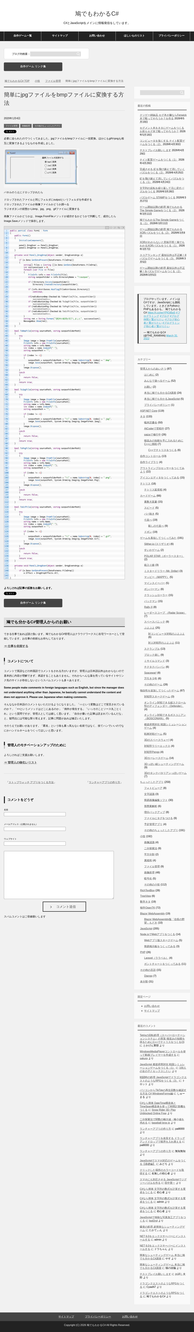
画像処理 (26, 126)
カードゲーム (148, 495)
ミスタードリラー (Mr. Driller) (161, 571)
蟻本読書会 (150, 422)
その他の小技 (152, 884)
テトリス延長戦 (153, 489)
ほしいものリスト (134, 35)
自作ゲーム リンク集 (33, 66)
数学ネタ (145, 901)
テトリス (145, 483)
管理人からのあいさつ (153, 368)
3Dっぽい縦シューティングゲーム (164, 764)
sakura (144, 1058)
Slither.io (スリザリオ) (157, 544)
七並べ (148, 519)
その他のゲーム (153, 684)
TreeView (145, 896)
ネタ (142, 416)
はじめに (149, 374)
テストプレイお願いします (155, 150)
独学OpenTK (147, 907)
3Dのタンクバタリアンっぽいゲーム (165, 773)
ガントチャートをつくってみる (162, 964)
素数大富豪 (150, 501)
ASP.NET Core (148, 410)
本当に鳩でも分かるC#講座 (160, 392)
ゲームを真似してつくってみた (158, 538)
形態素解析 (150, 806)
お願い (148, 386)
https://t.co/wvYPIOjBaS (161, 312)
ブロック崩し (152, 654)
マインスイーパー (154, 583)
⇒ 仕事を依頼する (16, 646)
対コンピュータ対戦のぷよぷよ (166, 633)
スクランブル (152, 648)
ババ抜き (149, 513)
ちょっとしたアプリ (152, 782)
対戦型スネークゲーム (157, 696)
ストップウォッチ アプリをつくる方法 (31, 782)
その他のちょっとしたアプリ (47, 126)
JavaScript (146, 928)
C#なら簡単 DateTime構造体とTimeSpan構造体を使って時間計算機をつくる (162, 1106)
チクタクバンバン (154, 667)
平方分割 (149, 854)
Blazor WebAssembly (152, 913)
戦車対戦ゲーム (153, 734)
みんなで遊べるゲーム (157, 380)
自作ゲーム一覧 (23, 35)
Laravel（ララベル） (156, 958)
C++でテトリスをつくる (162, 450)
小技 (142, 836)
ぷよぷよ (149, 627)
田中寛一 (170, 1183)
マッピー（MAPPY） (156, 577)
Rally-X (148, 607)
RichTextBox (147, 890)
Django (148, 975)
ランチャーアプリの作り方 (104, 782)
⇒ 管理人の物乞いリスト (20, 762)
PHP (142, 952)
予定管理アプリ (153, 824)
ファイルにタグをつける (158, 818)
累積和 (148, 860)
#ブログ (164, 316)
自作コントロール (150, 456)
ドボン (148, 532)
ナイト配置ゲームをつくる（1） (159, 159)
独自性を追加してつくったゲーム (159, 690)
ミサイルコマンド (154, 660)
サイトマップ (60, 35)
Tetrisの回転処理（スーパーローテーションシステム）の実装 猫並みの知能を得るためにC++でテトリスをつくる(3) (162, 1038)
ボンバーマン (152, 589)
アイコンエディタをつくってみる (159, 477)
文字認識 (149, 794)
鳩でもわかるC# (97, 13)
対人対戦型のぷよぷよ (161, 642)
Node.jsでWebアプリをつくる (157, 934)
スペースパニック (154, 621)
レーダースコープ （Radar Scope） (165, 612)
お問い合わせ (97, 35)
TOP (17, 81)
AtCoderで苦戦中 (154, 428)
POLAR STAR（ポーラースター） (164, 556)
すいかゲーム (152, 550)
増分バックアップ (154, 812)
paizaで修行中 (152, 434)
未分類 (144, 981)
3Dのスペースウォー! (156, 740)
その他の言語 (148, 970)
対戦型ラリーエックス (157, 746)
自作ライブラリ (149, 462)
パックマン (150, 601)
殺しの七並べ (156, 525)
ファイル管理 (11, 126)
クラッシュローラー (156, 595)
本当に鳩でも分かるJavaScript (162, 398)
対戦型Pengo (151, 752)
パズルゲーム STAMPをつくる (157, 197)
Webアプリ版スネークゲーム (161, 940)
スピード (149, 507)
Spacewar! (150, 672)
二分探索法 (150, 848)
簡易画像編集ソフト (156, 800)
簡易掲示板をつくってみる (159, 946)
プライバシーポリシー (171, 35)
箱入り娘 (149, 565)
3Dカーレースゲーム (156, 758)
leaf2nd (153, 1220)
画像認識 (149, 842)
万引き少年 (150, 678)
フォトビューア (153, 788)
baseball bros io (161, 1122)
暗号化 (148, 878)
